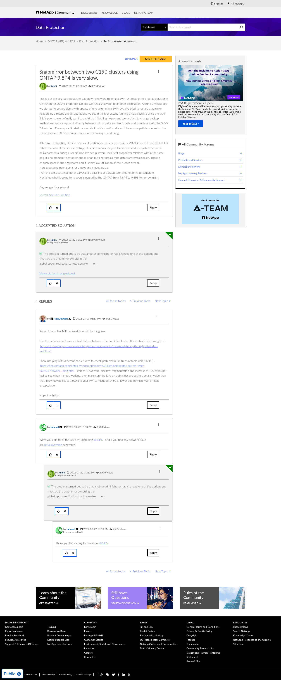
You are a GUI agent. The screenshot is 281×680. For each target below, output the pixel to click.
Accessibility (193, 661)
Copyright (192, 635)
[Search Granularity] (154, 27)
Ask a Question (155, 59)
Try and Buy (146, 626)
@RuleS (98, 439)
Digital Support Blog (58, 639)
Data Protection (89, 41)
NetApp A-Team (143, 12)
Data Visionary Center (152, 648)
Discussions (89, 12)
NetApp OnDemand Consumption (158, 644)
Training (51, 626)
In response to (57, 242)
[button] (158, 71)
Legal (190, 622)
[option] (210, 97)
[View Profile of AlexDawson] (61, 318)
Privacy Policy (48, 674)
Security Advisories (15, 639)
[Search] (206, 27)
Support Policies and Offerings (21, 644)
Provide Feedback (15, 635)
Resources (240, 622)
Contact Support (14, 626)
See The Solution (59, 194)
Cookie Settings (84, 674)
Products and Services (190, 159)
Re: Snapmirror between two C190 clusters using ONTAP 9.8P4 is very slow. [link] (121, 41)
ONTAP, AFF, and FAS (61, 41)
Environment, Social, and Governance (104, 644)
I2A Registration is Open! (195, 103)
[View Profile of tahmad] (55, 427)
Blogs (126, 12)
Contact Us (90, 656)
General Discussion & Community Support (201, 179)
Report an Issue (13, 631)
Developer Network (189, 166)
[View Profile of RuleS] (54, 85)
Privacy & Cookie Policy (200, 631)
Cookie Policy (65, 674)
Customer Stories (93, 639)
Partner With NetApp (151, 635)
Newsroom (90, 626)
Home (39, 41)
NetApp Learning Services (192, 173)
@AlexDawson (53, 444)
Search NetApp (241, 631)
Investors (89, 648)
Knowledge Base (56, 631)
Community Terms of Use (200, 648)
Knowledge (110, 12)
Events (88, 631)
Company (90, 622)
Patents (191, 639)
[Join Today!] (190, 123)
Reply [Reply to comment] (153, 283)
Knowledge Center (243, 635)
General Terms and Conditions (203, 626)
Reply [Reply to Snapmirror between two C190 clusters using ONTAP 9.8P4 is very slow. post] (153, 207)
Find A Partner (148, 631)
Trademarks (193, 644)
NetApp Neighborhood (59, 644)
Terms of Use (31, 674)
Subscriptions (240, 626)
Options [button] (130, 58)
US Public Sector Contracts (155, 639)
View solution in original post (57, 273)
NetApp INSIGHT (93, 635)
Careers (88, 652)
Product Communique (59, 635)
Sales (143, 622)
